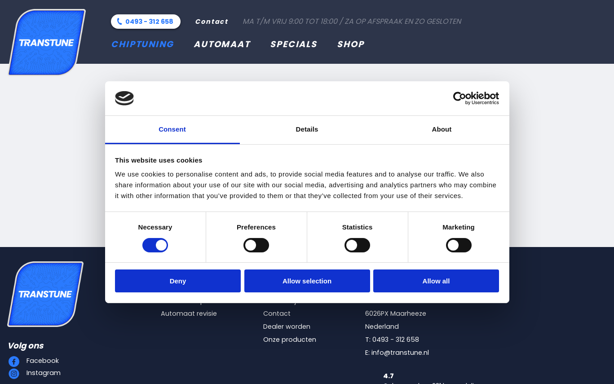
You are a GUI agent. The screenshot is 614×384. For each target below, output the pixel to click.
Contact (211, 21)
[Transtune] (46, 42)
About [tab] (442, 129)
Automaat (222, 44)
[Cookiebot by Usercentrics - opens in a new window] (459, 98)
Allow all (436, 281)
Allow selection (307, 281)
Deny (178, 281)
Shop (350, 44)
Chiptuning (142, 44)
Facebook (43, 360)
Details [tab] (307, 129)
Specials (293, 44)
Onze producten (289, 339)
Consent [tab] (172, 129)
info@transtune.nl (400, 352)
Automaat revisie (189, 313)
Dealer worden (286, 326)
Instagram (44, 372)
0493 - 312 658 (149, 21)
